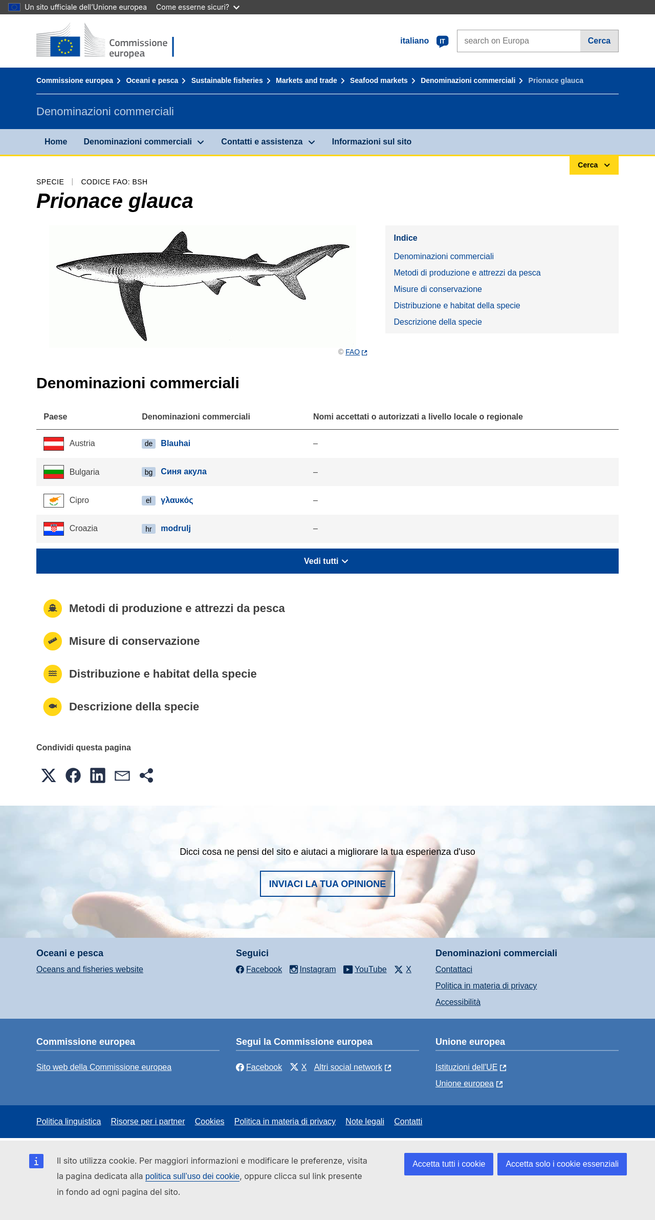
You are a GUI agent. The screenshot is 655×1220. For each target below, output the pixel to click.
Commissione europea (74, 80)
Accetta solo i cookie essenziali (562, 1164)
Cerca (599, 40)
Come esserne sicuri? (197, 7)
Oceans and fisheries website (89, 969)
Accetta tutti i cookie (448, 1164)
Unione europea (464, 1083)
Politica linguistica (68, 1121)
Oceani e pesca (152, 80)
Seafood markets (379, 80)
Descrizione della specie (438, 322)
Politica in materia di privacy (486, 985)
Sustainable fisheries (227, 80)
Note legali (364, 1121)
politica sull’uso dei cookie (192, 1176)
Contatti (408, 1121)
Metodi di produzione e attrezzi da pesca (467, 272)
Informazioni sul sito (372, 141)
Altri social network (348, 1067)
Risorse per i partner (148, 1121)
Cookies (210, 1121)
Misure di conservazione (438, 289)
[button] (48, 775)
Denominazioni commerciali (468, 80)
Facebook (259, 1067)
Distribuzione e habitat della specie (457, 305)
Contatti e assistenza (261, 141)
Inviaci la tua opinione (327, 884)
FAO (352, 352)
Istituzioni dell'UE (466, 1067)
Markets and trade (306, 80)
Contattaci (453, 969)
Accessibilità (458, 1002)
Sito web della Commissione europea (103, 1067)
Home (56, 141)
